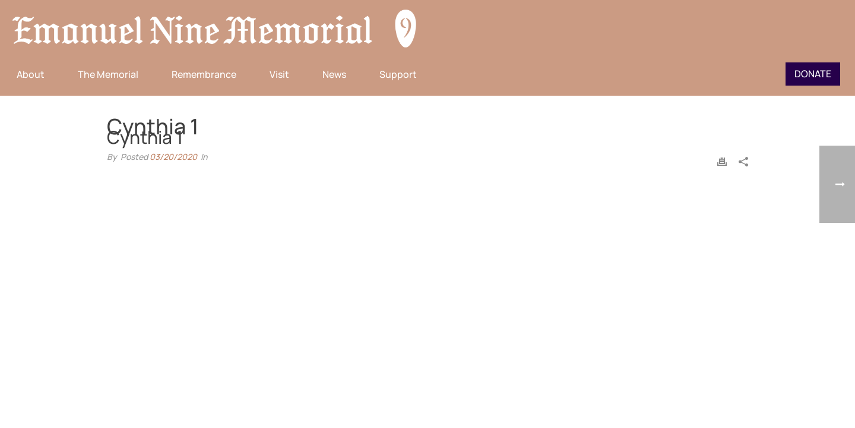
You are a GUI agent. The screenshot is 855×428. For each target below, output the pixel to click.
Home (690, 157)
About (31, 74)
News (334, 74)
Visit (279, 74)
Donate (812, 73)
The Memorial (108, 74)
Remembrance (204, 74)
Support (398, 74)
